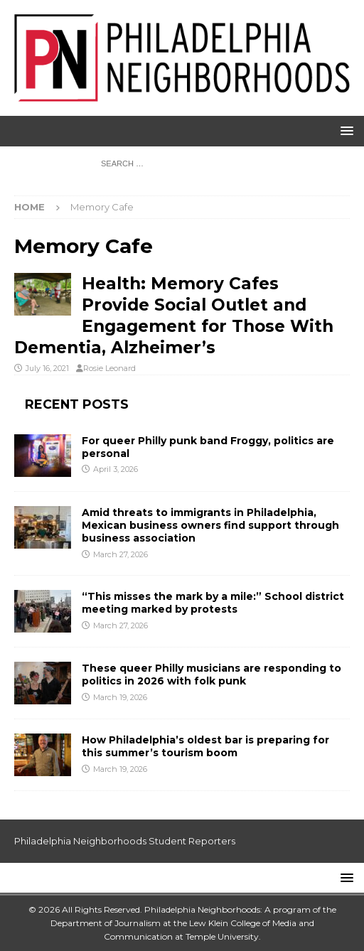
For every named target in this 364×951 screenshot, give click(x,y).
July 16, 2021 (47, 368)
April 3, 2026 (115, 469)
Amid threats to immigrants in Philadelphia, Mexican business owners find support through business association (210, 525)
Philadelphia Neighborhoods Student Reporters (124, 841)
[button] (344, 130)
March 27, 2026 (120, 554)
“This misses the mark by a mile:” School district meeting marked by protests (213, 603)
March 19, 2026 (120, 697)
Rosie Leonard (109, 368)
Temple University (222, 936)
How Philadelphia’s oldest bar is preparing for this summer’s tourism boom (205, 746)
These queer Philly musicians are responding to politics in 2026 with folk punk (211, 674)
